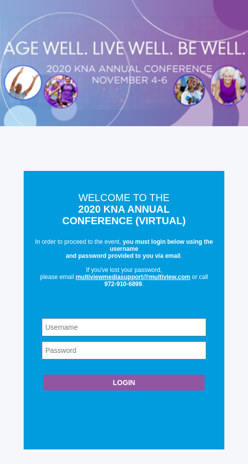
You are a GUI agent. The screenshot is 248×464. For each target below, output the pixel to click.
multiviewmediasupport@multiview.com (132, 277)
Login (124, 383)
